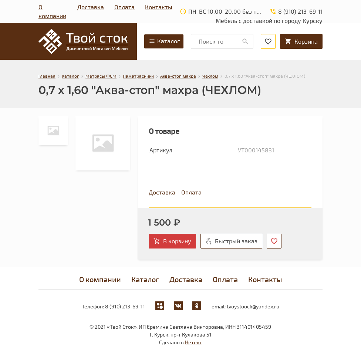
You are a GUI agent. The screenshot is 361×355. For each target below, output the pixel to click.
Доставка (90, 6)
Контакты (158, 6)
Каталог (164, 41)
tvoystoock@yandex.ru (253, 306)
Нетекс (193, 342)
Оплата (124, 6)
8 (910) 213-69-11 (125, 306)
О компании (52, 11)
